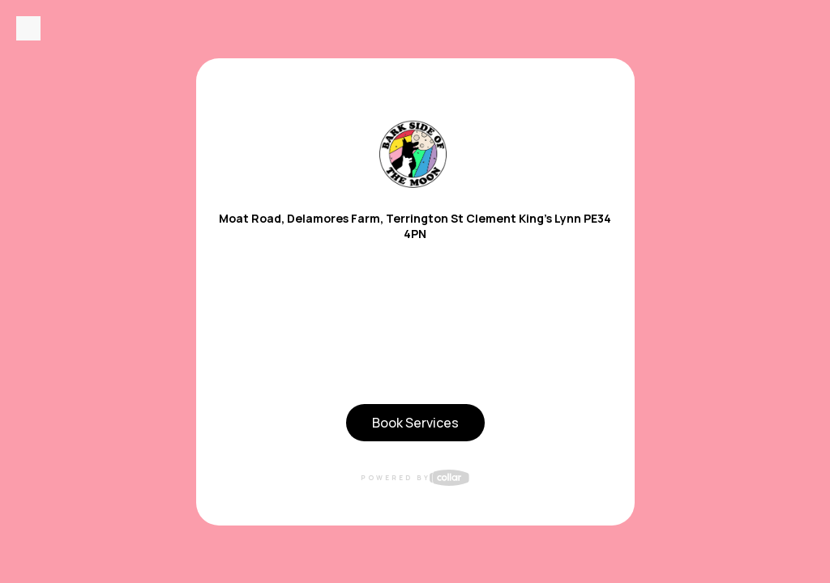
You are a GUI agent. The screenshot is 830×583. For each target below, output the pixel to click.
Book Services (415, 423)
